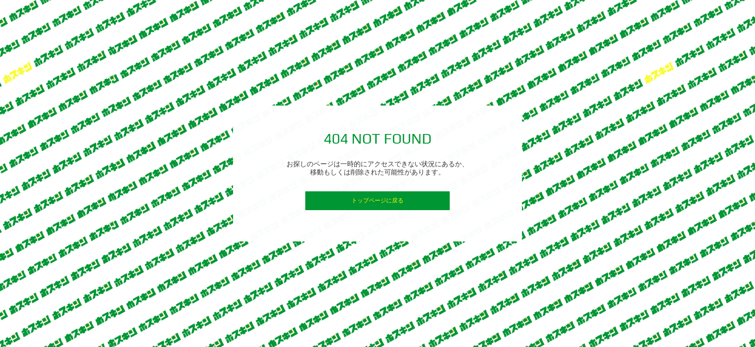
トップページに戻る (377, 200)
